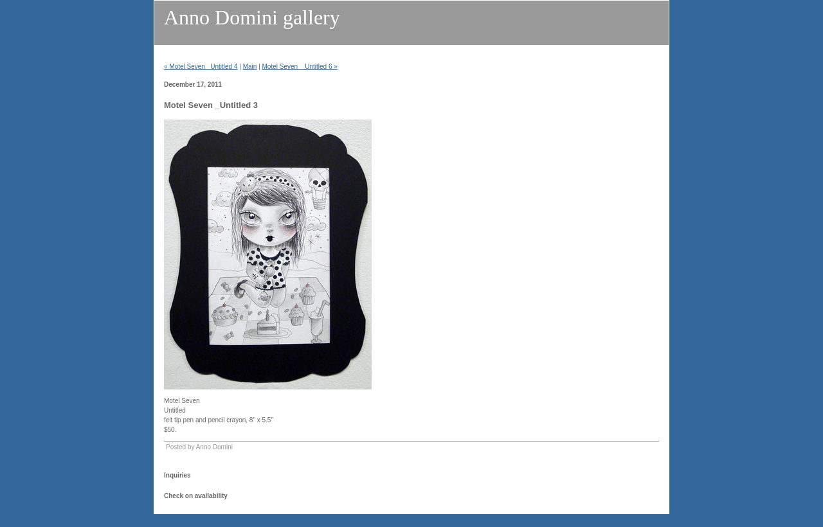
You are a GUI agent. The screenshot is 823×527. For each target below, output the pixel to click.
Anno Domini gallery (252, 17)
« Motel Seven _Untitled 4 (201, 66)
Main (250, 66)
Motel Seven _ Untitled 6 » (300, 66)
